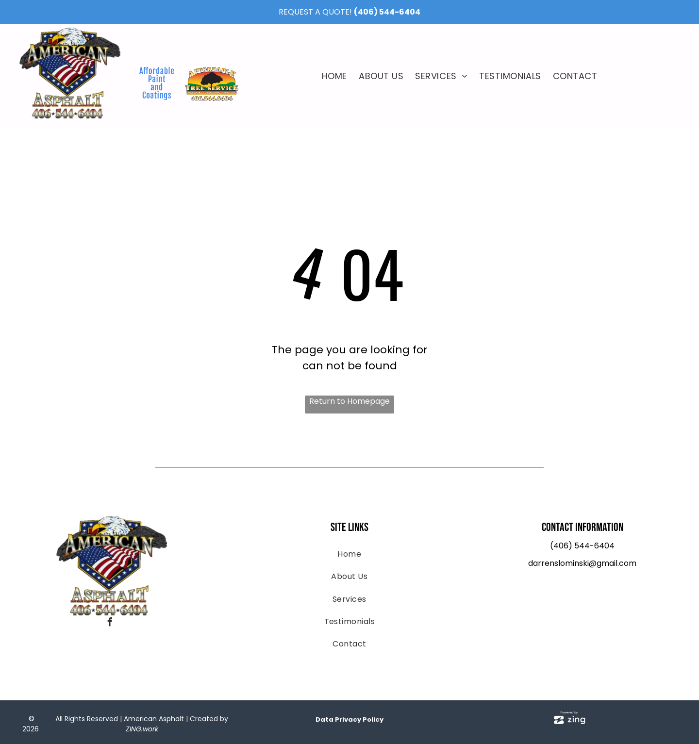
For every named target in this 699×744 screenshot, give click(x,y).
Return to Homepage (349, 401)
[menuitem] (334, 75)
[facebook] (109, 623)
